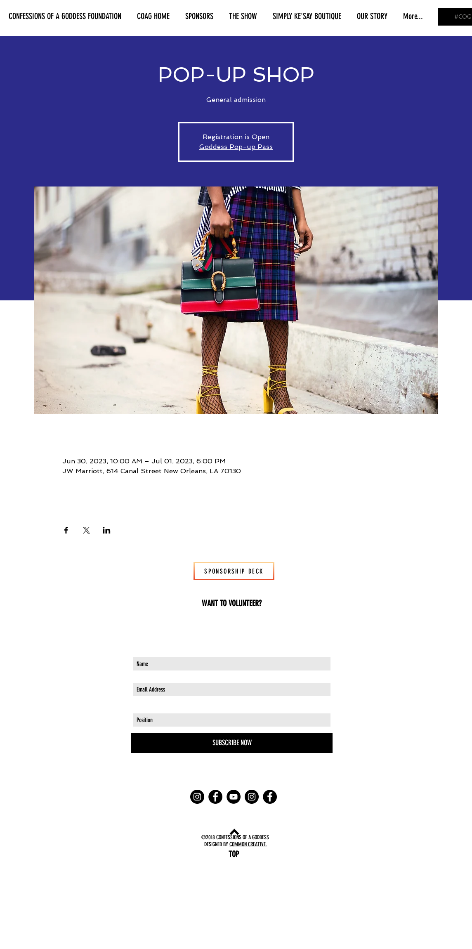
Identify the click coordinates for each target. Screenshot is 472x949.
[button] (65, 16)
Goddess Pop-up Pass (236, 147)
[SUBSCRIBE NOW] (232, 743)
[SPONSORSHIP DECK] (234, 571)
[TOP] (234, 854)
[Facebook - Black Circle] (215, 797)
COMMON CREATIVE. (248, 844)
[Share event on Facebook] (66, 530)
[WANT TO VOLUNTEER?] (231, 603)
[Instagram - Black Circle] (197, 797)
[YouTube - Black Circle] (234, 797)
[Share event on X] (86, 530)
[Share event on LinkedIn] (107, 530)
